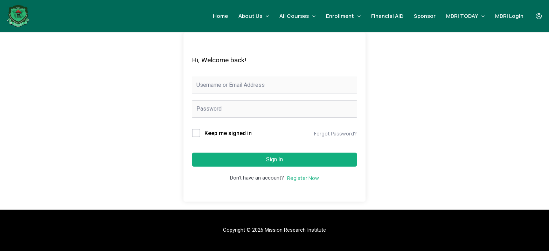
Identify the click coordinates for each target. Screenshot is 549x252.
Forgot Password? (335, 133)
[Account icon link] (539, 16)
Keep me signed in (228, 133)
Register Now (303, 178)
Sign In (274, 159)
